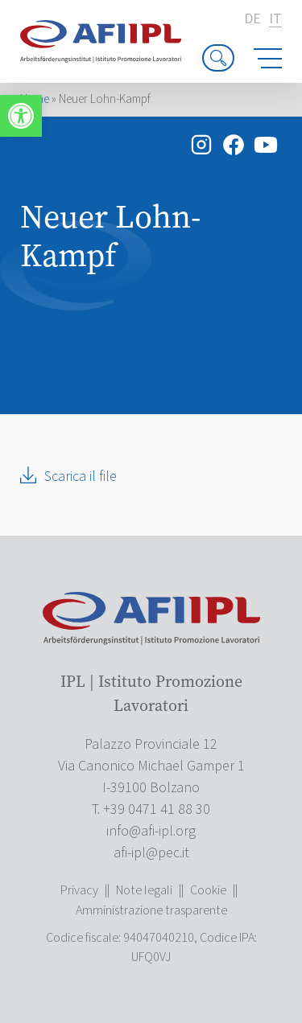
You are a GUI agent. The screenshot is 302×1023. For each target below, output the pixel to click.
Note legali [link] (144, 890)
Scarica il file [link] (80, 476)
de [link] (252, 19)
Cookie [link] (208, 890)
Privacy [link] (79, 890)
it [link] (275, 19)
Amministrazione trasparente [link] (151, 910)
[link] (21, 116)
